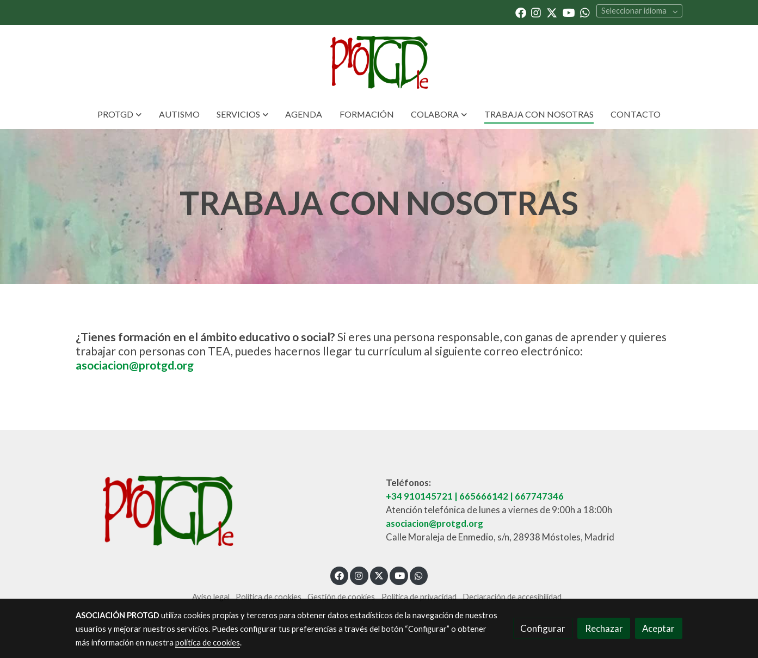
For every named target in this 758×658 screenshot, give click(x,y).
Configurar (542, 628)
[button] (119, 114)
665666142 (483, 496)
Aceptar (658, 628)
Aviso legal (211, 596)
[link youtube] (569, 12)
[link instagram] (536, 12)
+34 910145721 (419, 496)
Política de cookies (268, 596)
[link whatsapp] (585, 12)
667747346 (539, 496)
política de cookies (207, 642)
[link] (379, 62)
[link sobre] (223, 511)
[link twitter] (551, 12)
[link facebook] (520, 12)
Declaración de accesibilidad (512, 596)
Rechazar (604, 628)
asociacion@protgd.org (135, 365)
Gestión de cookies (341, 596)
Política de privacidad (419, 596)
